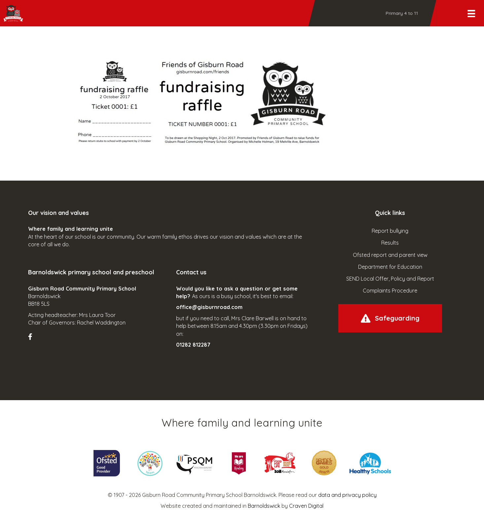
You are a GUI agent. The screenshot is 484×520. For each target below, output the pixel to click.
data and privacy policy (347, 495)
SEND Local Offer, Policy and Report (390, 278)
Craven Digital (306, 506)
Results (390, 242)
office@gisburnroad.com (209, 307)
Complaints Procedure (390, 290)
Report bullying (390, 230)
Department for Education (390, 266)
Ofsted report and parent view (390, 255)
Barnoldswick (264, 506)
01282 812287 (193, 344)
